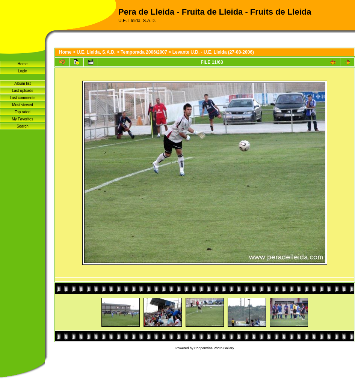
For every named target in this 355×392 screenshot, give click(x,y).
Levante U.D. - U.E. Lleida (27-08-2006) (213, 52)
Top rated (22, 112)
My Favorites (22, 119)
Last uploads (22, 91)
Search (23, 126)
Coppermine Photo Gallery (214, 348)
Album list (22, 83)
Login (22, 71)
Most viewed (22, 105)
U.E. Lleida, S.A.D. (96, 52)
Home (23, 64)
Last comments (22, 98)
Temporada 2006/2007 (144, 52)
